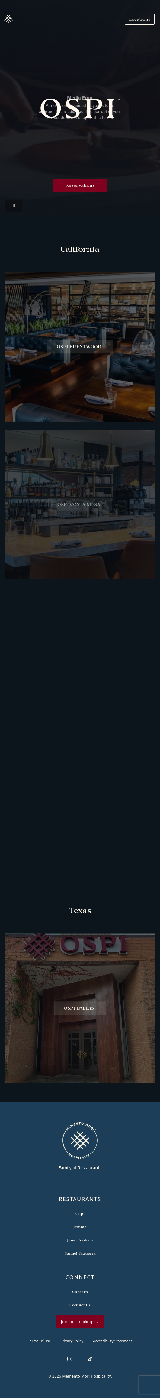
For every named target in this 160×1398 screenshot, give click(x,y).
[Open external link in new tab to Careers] (80, 1291)
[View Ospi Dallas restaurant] (80, 1011)
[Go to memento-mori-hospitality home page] (80, 1146)
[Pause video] (13, 206)
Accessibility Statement (112, 1341)
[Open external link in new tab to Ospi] (80, 1213)
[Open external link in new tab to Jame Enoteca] (80, 1239)
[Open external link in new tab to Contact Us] (80, 1304)
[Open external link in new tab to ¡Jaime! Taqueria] (80, 1253)
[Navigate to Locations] (140, 19)
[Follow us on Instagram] (69, 1359)
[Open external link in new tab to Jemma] (80, 1226)
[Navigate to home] (8, 19)
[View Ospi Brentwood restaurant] (80, 350)
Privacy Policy (71, 1341)
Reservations (80, 186)
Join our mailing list (80, 1321)
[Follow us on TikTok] (90, 1359)
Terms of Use (39, 1341)
